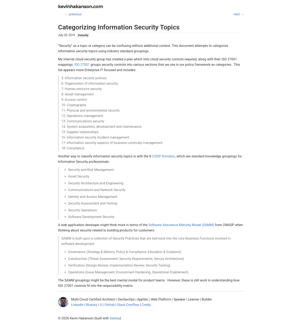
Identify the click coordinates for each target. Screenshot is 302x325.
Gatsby (115, 318)
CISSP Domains (163, 156)
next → (239, 14)
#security (83, 35)
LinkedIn (77, 305)
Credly (146, 305)
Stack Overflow (128, 305)
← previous (73, 14)
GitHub (109, 305)
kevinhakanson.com (80, 6)
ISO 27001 (82, 65)
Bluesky (91, 305)
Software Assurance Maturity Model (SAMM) (181, 225)
